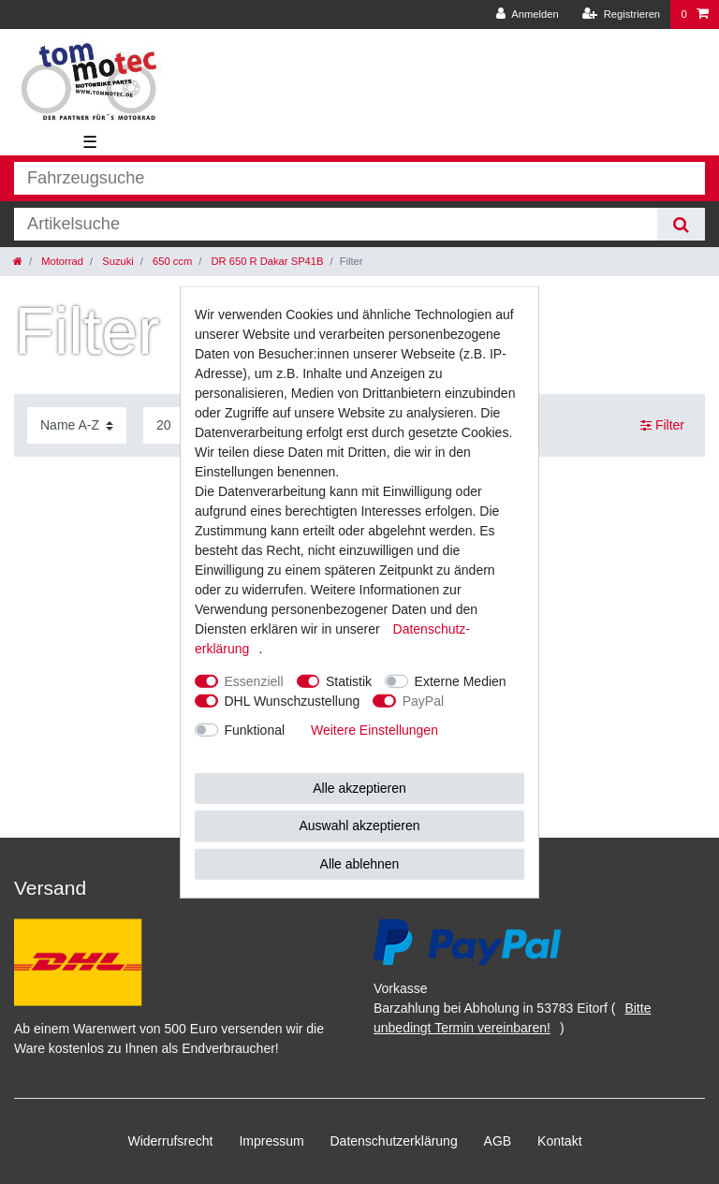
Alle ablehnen (360, 862)
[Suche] (681, 224)
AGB (498, 1140)
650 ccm (171, 261)
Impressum (271, 1140)
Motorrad (60, 261)
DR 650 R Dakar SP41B (265, 261)
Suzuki (116, 261)
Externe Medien (460, 680)
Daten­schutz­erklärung (394, 1140)
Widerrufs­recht (170, 1140)
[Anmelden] (527, 14)
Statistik (349, 680)
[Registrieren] (621, 14)
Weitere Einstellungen (374, 729)
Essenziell (254, 680)
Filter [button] (662, 425)
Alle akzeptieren (359, 787)
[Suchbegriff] (335, 224)
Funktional (255, 729)
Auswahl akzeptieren (359, 825)
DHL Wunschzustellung (292, 700)
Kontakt (559, 1140)
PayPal (423, 700)
